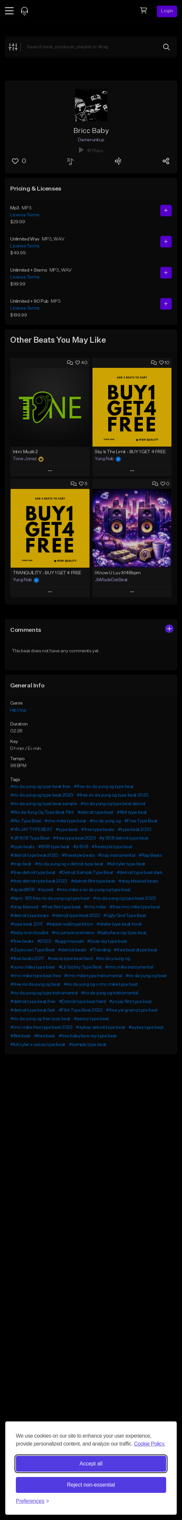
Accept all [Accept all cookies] (91, 1463)
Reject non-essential (91, 1485)
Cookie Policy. (149, 1444)
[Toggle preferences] (32, 1501)
